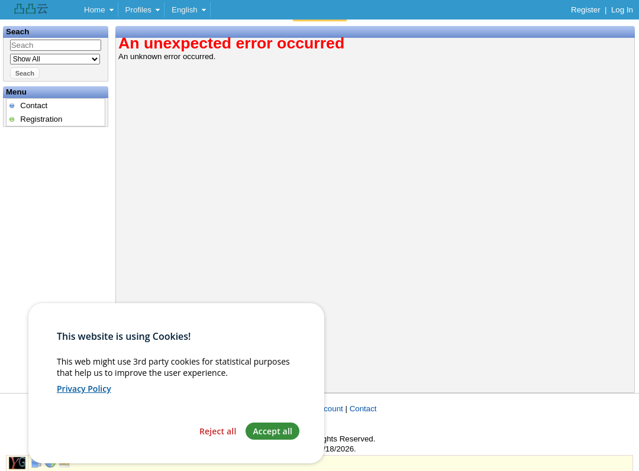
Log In (622, 9)
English (185, 9)
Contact (363, 408)
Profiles (138, 9)
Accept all (272, 445)
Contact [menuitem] (33, 105)
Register (586, 9)
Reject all (218, 445)
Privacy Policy (84, 402)
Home (94, 9)
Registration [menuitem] (41, 119)
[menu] (55, 112)
